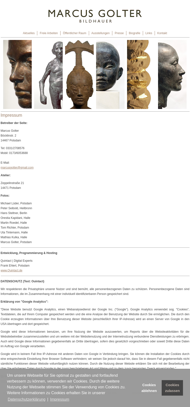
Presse (119, 33)
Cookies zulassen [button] (172, 388)
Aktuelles (29, 33)
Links (148, 33)
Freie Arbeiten (49, 33)
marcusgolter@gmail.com (17, 167)
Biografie (134, 33)
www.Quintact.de (12, 270)
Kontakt (162, 33)
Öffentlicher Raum (74, 33)
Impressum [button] (59, 399)
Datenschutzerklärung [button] (27, 399)
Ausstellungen (100, 33)
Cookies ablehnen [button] (149, 388)
